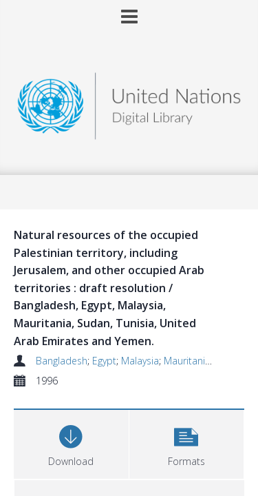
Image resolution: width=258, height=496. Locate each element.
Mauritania (187, 360)
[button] (186, 442)
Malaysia (140, 360)
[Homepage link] (129, 102)
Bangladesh (61, 360)
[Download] (71, 442)
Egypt (104, 360)
